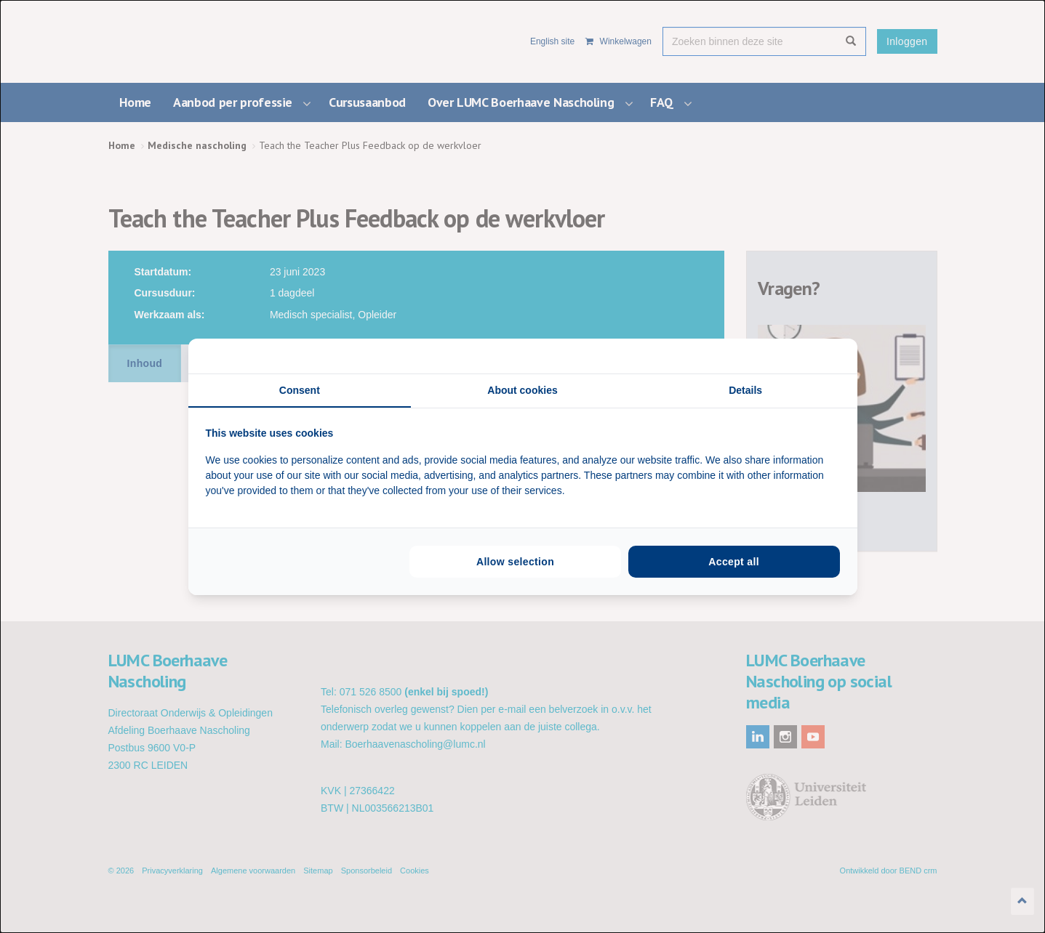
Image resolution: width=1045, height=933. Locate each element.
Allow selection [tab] (515, 562)
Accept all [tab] (733, 562)
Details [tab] (745, 390)
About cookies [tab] (522, 390)
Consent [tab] (299, 390)
